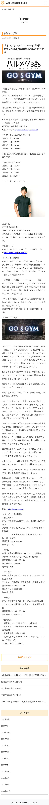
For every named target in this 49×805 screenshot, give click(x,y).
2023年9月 (5, 759)
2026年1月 (5, 726)
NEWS (15, 38)
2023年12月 (6, 752)
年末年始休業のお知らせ (11, 688)
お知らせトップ (24, 657)
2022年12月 (6, 772)
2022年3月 (5, 778)
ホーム (3, 9)
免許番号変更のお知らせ (11, 682)
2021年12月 (6, 791)
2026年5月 (5, 719)
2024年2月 (5, 746)
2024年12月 (6, 739)
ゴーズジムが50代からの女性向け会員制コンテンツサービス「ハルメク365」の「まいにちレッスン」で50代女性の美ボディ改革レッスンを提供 (24, 702)
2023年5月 (5, 765)
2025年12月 (6, 733)
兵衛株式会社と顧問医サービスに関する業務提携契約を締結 (24, 675)
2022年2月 (5, 785)
